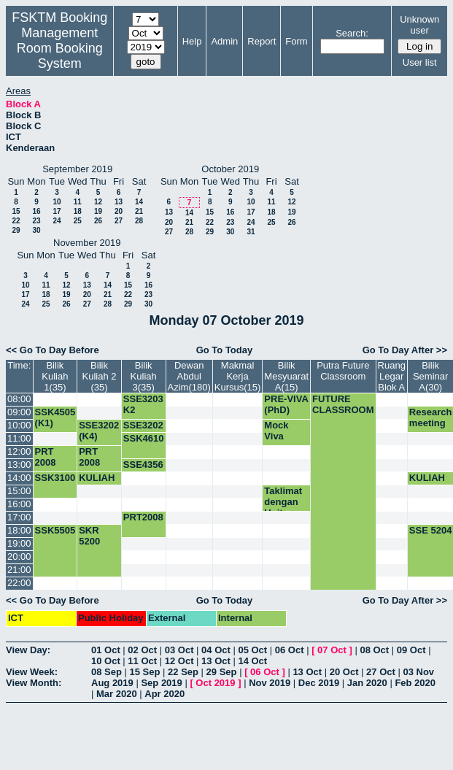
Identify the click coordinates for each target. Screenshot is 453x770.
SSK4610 (143, 438)
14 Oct (252, 660)
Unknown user (419, 25)
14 (139, 202)
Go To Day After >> (405, 349)
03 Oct (179, 649)
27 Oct (380, 671)
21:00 (19, 569)
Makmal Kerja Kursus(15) (237, 376)
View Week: (32, 671)
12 (98, 202)
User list (420, 62)
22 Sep (183, 671)
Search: (352, 33)
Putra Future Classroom (343, 371)
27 (119, 221)
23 (36, 221)
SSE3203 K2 (143, 404)
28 (139, 221)
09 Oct (411, 649)
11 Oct (142, 660)
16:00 (19, 503)
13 (119, 202)
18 (78, 211)
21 (139, 211)
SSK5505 (55, 530)
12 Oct (179, 660)
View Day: (28, 649)
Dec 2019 (318, 682)
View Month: (33, 682)
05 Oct (252, 649)
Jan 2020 (367, 682)
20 (119, 211)
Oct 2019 (215, 682)
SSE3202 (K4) (99, 431)
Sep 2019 (161, 682)
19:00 (19, 543)
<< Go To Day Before (52, 349)
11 (78, 202)
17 (57, 211)
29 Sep (221, 671)
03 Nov (418, 671)
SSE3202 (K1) (143, 431)
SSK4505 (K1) (55, 417)
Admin (224, 41)
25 (78, 221)
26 (98, 221)
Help (192, 41)
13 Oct (216, 660)
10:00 (19, 425)
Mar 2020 (116, 693)
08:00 (19, 398)
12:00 (19, 451)
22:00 (19, 582)
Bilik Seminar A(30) (430, 376)
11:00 (19, 438)
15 (16, 211)
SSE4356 (143, 464)
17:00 (19, 517)
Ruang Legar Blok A (392, 376)
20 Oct (344, 671)
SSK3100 (55, 477)
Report (261, 41)
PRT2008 (143, 517)
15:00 (19, 490)
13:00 (19, 464)
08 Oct (374, 649)
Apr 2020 (164, 693)
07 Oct (331, 649)
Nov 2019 (269, 682)
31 (251, 232)
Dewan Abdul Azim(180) (189, 376)
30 (36, 230)
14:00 (19, 477)
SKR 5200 (89, 536)
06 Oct (289, 649)
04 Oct (216, 649)
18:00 (19, 530)
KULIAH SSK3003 (99, 483)
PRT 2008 (45, 457)
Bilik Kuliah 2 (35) (99, 376)
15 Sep (145, 671)
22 (16, 221)
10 (57, 202)
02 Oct (142, 649)
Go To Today (224, 349)
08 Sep (106, 671)
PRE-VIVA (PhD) (286, 404)
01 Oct (105, 649)
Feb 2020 (415, 682)
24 (57, 221)
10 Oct (105, 660)
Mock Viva (276, 431)
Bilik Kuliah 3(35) (144, 376)
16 (36, 211)
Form (296, 41)
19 (98, 211)
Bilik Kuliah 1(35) (55, 376)
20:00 (19, 556)
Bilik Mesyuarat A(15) (286, 376)
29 (16, 230)
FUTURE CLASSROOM (343, 404)
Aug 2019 (112, 682)
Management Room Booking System (60, 48)
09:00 (19, 412)
